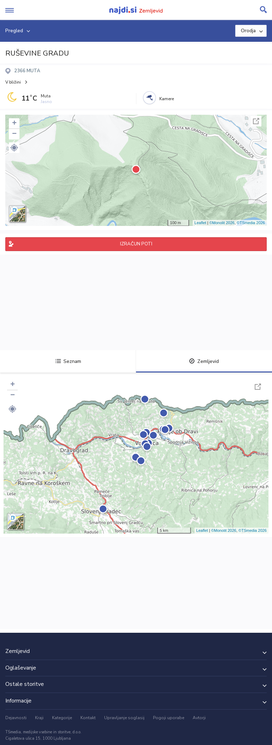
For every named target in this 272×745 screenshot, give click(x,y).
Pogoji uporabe (168, 718)
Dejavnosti (16, 718)
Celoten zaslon (256, 121)
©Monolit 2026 (221, 223)
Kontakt (88, 718)
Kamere (166, 99)
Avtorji (199, 718)
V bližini (13, 82)
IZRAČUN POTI (136, 244)
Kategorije (62, 718)
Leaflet (200, 223)
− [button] (14, 134)
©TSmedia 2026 (251, 223)
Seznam (68, 361)
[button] (14, 147)
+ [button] (14, 123)
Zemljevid (204, 361)
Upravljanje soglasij (124, 718)
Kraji (39, 718)
